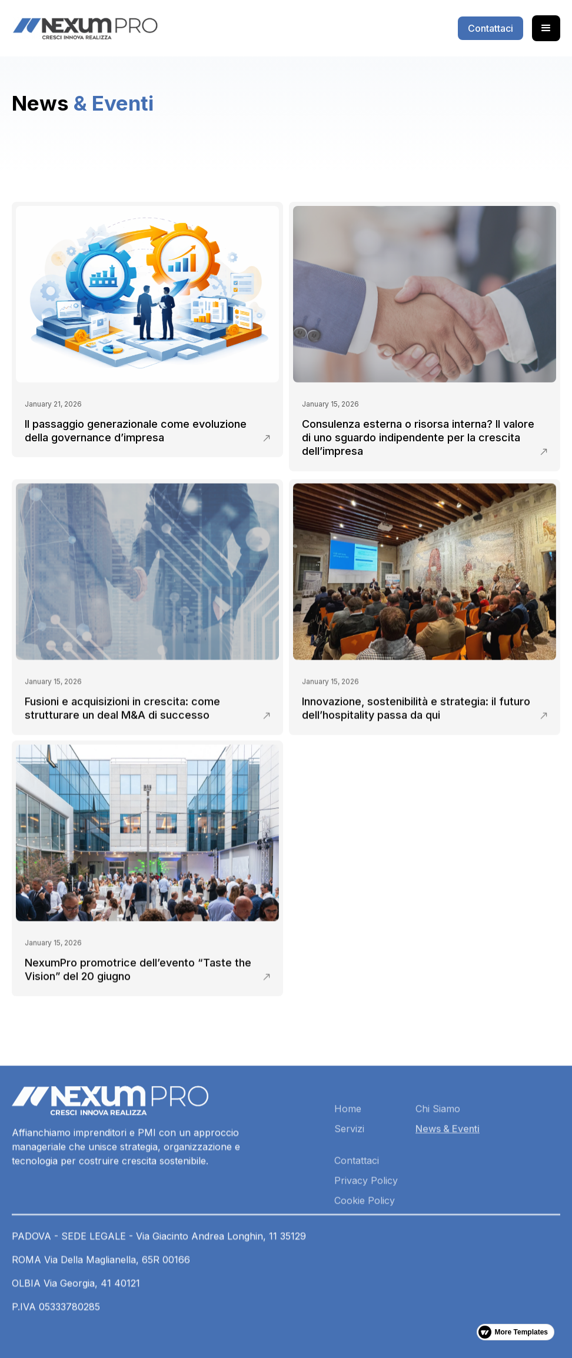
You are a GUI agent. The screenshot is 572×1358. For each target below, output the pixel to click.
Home (347, 1144)
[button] (546, 28)
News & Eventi (447, 1164)
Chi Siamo (437, 1144)
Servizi (349, 1164)
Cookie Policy (364, 1236)
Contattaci (356, 1196)
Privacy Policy (366, 1216)
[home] (85, 28)
